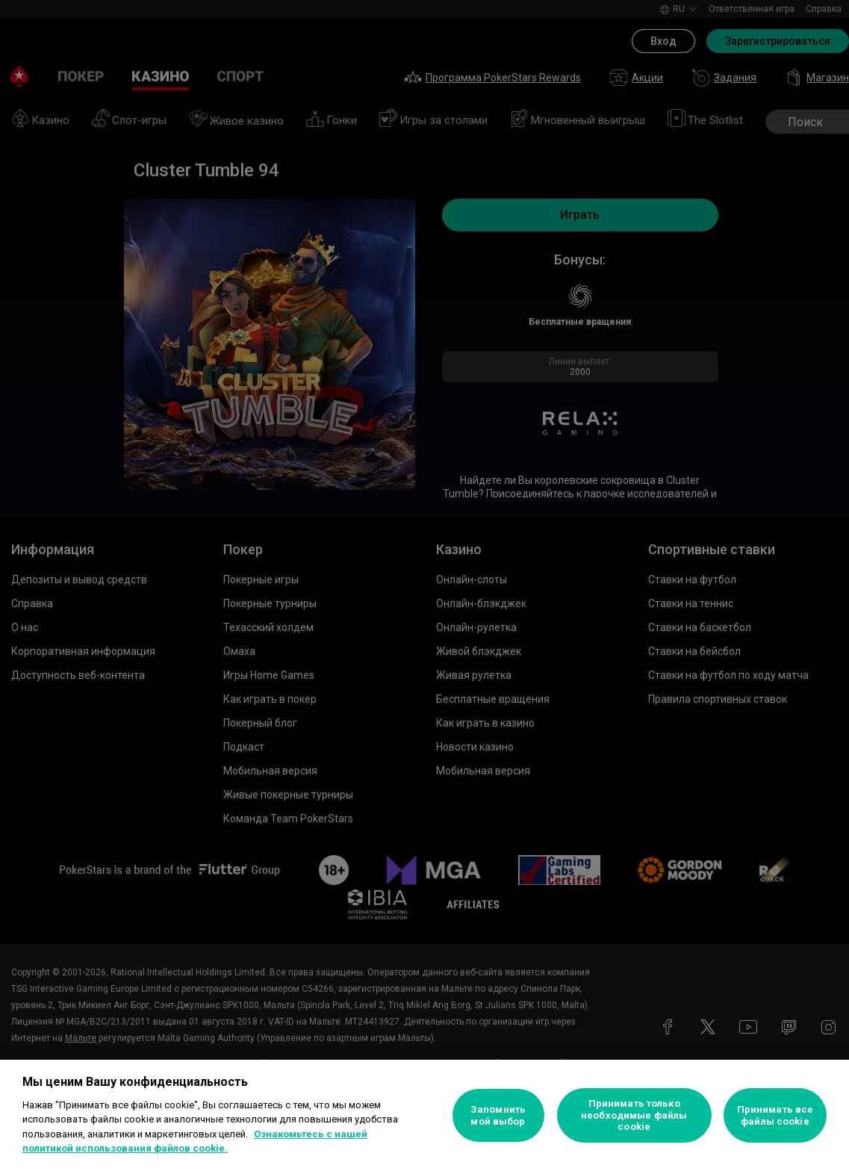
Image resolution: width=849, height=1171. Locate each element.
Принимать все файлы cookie (775, 1115)
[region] (424, 1115)
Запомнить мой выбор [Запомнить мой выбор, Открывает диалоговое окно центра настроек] (498, 1115)
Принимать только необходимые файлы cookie (634, 1115)
